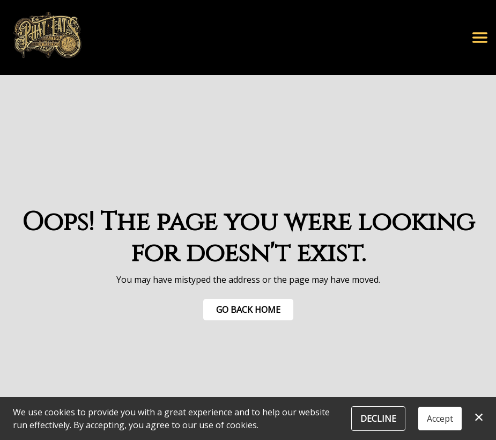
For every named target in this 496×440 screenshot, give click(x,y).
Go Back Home (248, 310)
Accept (440, 418)
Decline (378, 418)
